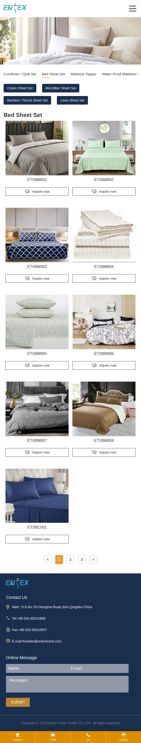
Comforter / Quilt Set (20, 74)
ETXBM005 (37, 354)
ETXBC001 (37, 527)
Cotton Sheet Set (20, 88)
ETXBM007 (37, 441)
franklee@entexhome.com (42, 641)
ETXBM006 (104, 354)
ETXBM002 (104, 180)
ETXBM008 (104, 441)
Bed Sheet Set (53, 74)
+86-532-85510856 (31, 618)
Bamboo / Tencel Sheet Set (27, 100)
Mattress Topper (83, 74)
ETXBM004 (104, 267)
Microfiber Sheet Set (61, 88)
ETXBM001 (37, 180)
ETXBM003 (37, 267)
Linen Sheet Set (72, 100)
